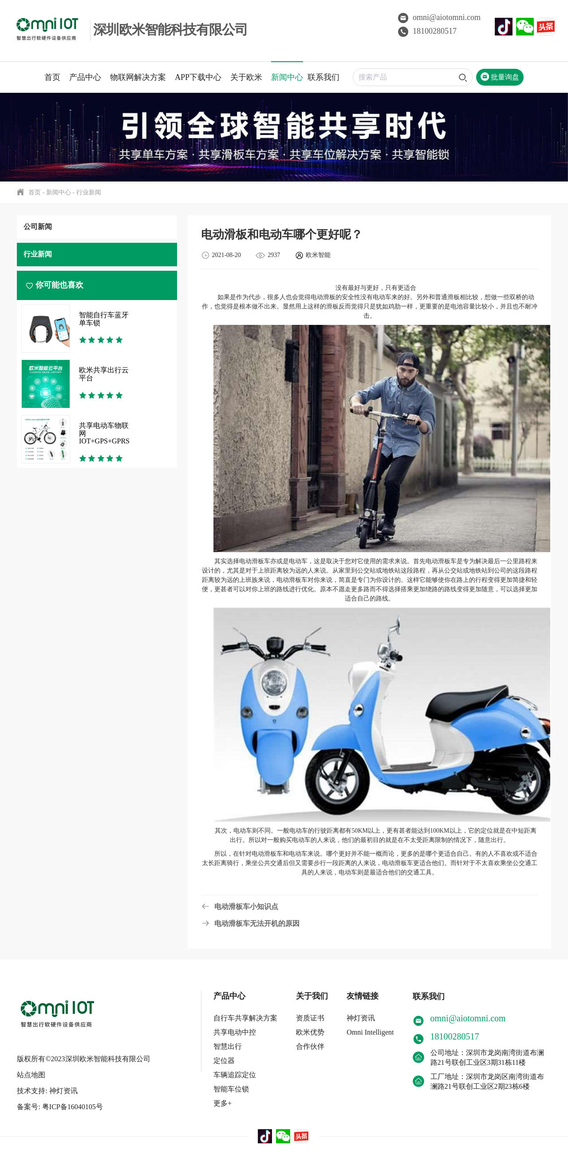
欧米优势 (310, 1032)
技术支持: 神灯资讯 (47, 1085)
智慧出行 (227, 1046)
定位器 (224, 1060)
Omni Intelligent (370, 1032)
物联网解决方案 (138, 77)
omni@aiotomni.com (439, 17)
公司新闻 (38, 226)
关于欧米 (246, 77)
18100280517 (427, 31)
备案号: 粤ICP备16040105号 (60, 1101)
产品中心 (85, 77)
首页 (52, 77)
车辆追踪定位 (234, 1075)
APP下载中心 (198, 77)
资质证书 (310, 1018)
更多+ (222, 1103)
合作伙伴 (310, 1046)
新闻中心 (287, 77)
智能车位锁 (231, 1089)
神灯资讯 (361, 1018)
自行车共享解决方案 (245, 1018)
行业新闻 (88, 192)
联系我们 (323, 77)
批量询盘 (500, 77)
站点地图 (31, 1069)
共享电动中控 (234, 1032)
